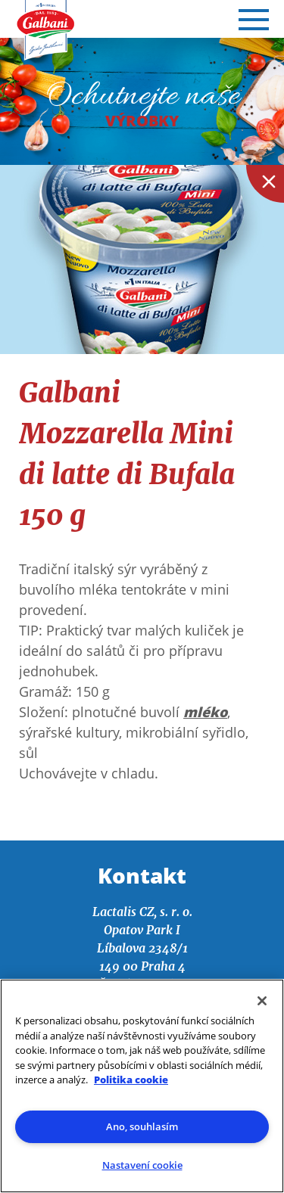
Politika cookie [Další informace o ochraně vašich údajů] (131, 1079)
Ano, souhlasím (142, 1126)
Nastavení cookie (142, 1165)
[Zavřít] (262, 1000)
